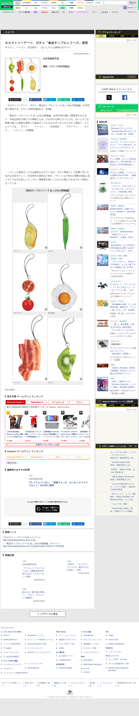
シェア (37, 100)
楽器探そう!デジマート (67, 640)
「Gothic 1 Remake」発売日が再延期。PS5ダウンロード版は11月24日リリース (123, 371)
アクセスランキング (111, 32)
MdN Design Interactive (92, 664)
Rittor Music (61, 632)
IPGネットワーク (112, 656)
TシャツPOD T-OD (66, 644)
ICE (107, 632)
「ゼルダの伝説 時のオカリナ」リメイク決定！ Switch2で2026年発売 (122, 487)
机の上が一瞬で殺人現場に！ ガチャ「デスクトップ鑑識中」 (33, 595)
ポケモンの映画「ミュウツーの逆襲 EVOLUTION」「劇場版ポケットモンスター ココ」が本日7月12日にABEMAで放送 (123, 178)
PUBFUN (109, 648)
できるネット (9, 669)
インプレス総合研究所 (12, 644)
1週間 (122, 36)
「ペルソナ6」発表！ (119, 504)
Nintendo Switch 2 (15, 402)
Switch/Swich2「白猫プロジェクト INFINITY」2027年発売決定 (122, 212)
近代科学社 (60, 664)
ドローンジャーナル (11, 652)
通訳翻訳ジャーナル (91, 644)
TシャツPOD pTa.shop (118, 659)
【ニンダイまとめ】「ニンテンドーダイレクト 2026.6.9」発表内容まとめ (123, 455)
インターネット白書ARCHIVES (16, 673)
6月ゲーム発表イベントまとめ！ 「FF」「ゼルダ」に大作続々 (120, 447)
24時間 (111, 36)
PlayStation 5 (37, 402)
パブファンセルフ (115, 652)
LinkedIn (80, 100)
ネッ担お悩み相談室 (11, 657)
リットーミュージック (67, 635)
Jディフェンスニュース (93, 640)
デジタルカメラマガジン (13, 664)
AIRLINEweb (88, 635)
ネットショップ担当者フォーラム (40, 640)
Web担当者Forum (10, 640)
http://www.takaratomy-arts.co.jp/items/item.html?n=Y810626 (33, 546)
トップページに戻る (47, 614)
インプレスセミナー (35, 648)
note (65, 100)
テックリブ (85, 669)
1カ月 (133, 36)
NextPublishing (33, 668)
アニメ (79, 402)
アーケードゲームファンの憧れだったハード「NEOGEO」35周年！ (123, 351)
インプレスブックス (35, 664)
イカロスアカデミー (91, 652)
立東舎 (61, 648)
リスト (25, 100)
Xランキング (108, 107)
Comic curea (113, 640)
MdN (83, 657)
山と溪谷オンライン (66, 656)
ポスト (16, 100)
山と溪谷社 (60, 652)
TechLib (86, 672)
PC (63, 12)
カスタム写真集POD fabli (119, 664)
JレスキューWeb (90, 648)
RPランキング (106, 110)
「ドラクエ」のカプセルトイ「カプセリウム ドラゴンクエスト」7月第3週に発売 (123, 189)
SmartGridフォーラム (36, 635)
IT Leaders (8, 648)
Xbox (58, 457)
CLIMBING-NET (65, 660)
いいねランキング (127, 110)
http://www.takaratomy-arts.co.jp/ (19, 540)
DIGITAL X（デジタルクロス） (39, 652)
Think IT (7, 635)
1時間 (101, 36)
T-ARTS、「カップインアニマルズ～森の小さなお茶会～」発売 (78, 567)
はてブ (51, 100)
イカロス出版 (86, 632)
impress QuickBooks (116, 644)
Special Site (108, 77)
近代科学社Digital (65, 668)
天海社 (111, 635)
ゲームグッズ (58, 402)
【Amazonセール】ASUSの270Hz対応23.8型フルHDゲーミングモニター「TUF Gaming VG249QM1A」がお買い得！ (122, 251)
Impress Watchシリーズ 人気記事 (118, 401)
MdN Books (88, 660)
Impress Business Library (37, 644)
